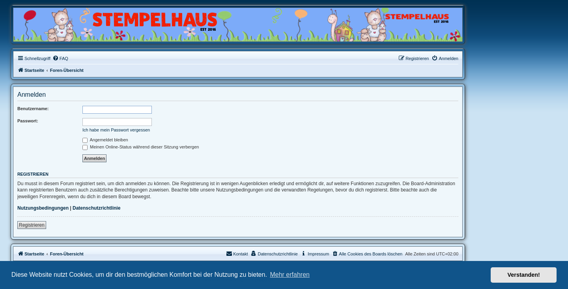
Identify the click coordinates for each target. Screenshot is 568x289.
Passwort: (27, 120)
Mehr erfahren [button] (290, 274)
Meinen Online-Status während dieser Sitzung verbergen (140, 146)
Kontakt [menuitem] (237, 253)
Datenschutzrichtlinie (96, 208)
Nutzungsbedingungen (43, 208)
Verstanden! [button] (524, 275)
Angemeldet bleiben (105, 139)
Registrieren (32, 225)
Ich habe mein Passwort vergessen (116, 130)
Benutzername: (33, 108)
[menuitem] (60, 58)
